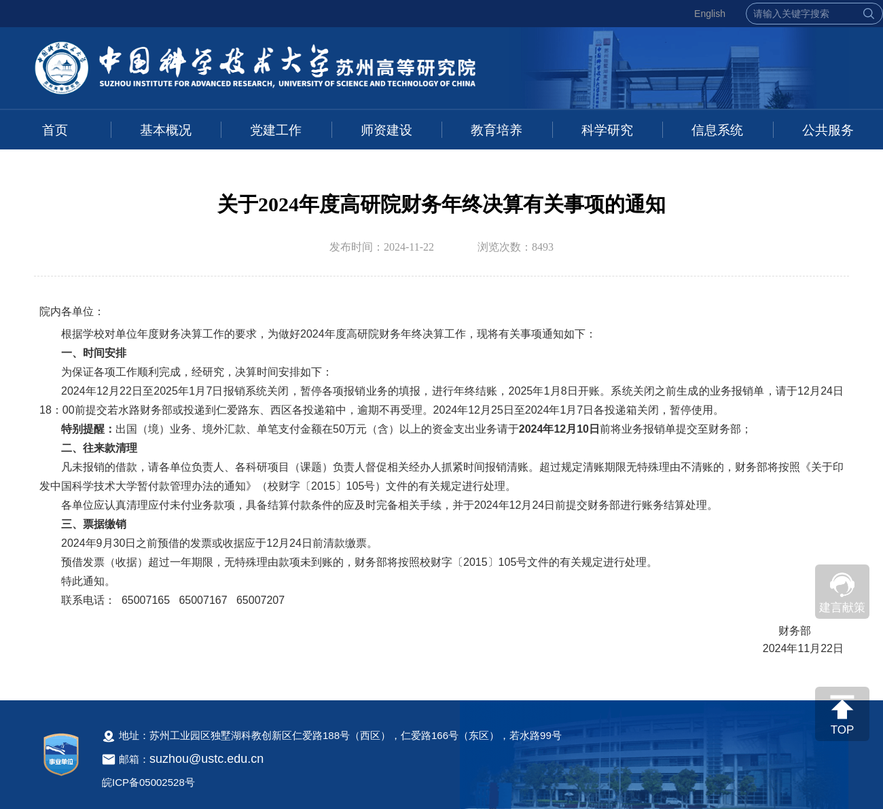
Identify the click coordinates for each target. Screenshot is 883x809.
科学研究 (607, 130)
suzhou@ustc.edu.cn (206, 759)
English (709, 13)
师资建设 (386, 130)
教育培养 (496, 130)
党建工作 (276, 130)
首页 (55, 130)
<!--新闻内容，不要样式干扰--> (441, 487)
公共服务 (828, 130)
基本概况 (166, 130)
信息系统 (717, 130)
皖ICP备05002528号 (148, 782)
